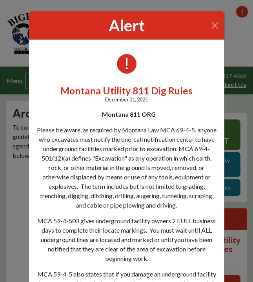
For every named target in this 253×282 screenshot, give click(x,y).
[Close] (215, 25)
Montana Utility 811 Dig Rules (126, 90)
